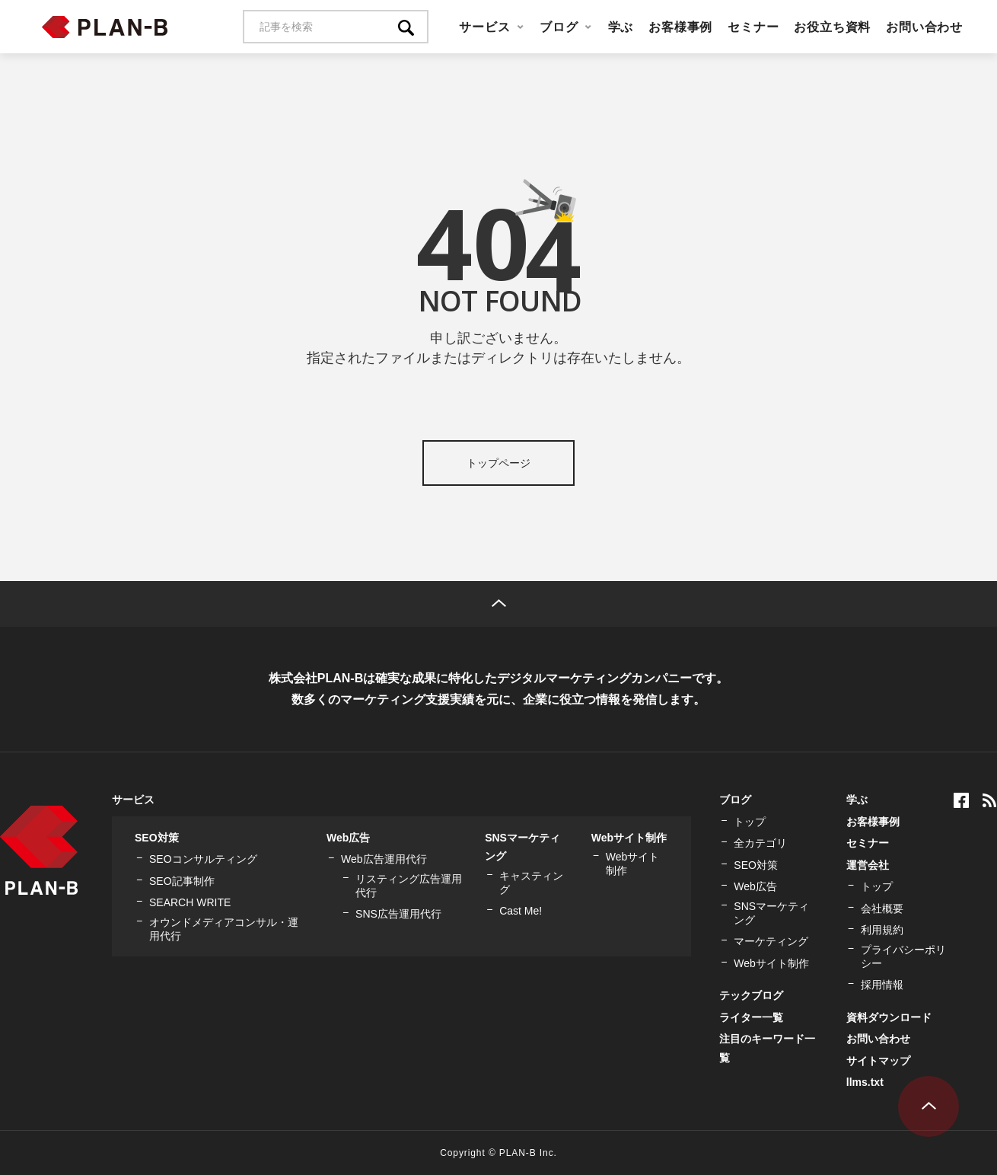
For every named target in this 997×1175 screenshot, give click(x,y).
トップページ (498, 463)
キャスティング (531, 883)
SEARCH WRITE (190, 902)
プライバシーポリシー (903, 956)
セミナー (753, 26)
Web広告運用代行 (384, 859)
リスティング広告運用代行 (408, 886)
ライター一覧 (751, 1017)
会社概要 (882, 908)
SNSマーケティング (771, 913)
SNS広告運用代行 (398, 914)
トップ (750, 822)
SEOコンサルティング (203, 859)
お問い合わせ (924, 26)
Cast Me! (520, 911)
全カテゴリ (760, 843)
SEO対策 (157, 838)
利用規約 (882, 930)
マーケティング (771, 941)
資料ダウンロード (889, 1017)
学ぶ (621, 26)
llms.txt (865, 1082)
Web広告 (348, 838)
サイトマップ (878, 1061)
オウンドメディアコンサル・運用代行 (223, 929)
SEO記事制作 (182, 881)
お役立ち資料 (832, 26)
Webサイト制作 (629, 838)
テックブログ (751, 995)
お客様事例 (680, 26)
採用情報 (882, 985)
